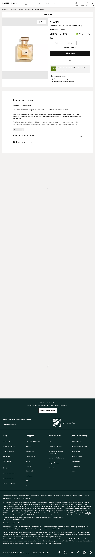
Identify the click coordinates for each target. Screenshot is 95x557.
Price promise (7, 461)
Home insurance (76, 456)
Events (28, 486)
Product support (8, 451)
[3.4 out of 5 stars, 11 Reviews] (57, 29)
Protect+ (52, 468)
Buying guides (30, 451)
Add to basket (70, 53)
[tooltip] (88, 33)
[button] (92, 4)
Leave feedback (10, 424)
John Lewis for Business (56, 458)
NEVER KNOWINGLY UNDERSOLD (26, 552)
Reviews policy (27, 498)
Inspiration (29, 476)
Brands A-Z (29, 471)
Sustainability (7, 498)
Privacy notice (77, 495)
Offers (28, 481)
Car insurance (75, 466)
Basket (28, 461)
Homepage (5, 9)
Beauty (13, 9)
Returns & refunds (9, 484)
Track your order (8, 479)
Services (28, 446)
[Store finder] (76, 4)
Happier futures (54, 463)
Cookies (86, 495)
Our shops (6, 456)
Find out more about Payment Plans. (13, 519)
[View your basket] (87, 4)
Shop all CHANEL (39, 9)
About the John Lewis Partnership (56, 452)
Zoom (41, 22)
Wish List (29, 466)
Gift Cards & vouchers (33, 441)
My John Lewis (30, 456)
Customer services (9, 446)
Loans (73, 471)
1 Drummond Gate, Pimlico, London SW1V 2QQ (77, 508)
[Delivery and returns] (47, 143)
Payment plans (76, 441)
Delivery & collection (9, 474)
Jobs (50, 441)
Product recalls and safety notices (41, 495)
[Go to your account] (82, 4)
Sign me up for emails (47, 410)
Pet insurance (75, 461)
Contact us (6, 441)
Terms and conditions (10, 495)
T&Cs (54, 529)
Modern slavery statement (62, 495)
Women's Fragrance (24, 9)
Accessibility (17, 498)
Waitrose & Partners (55, 446)
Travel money (75, 451)
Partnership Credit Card (79, 446)
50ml (56, 43)
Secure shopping (24, 495)
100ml (70, 43)
